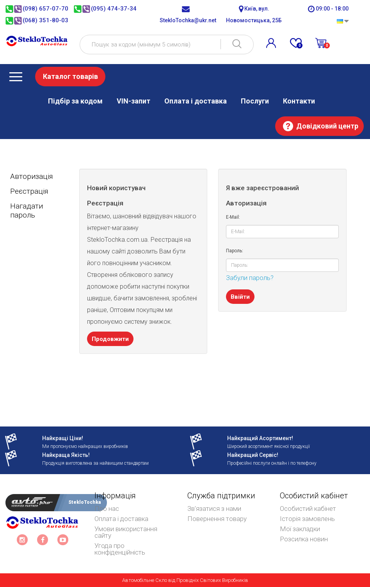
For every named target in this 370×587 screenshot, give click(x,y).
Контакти (299, 101)
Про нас (106, 508)
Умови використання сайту (125, 532)
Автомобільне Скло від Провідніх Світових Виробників (185, 580)
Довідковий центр (327, 126)
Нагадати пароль (26, 210)
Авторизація (31, 176)
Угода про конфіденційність (119, 549)
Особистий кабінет (308, 508)
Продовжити (110, 339)
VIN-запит (133, 101)
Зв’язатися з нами (214, 508)
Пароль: (234, 250)
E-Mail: (233, 217)
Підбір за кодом (75, 101)
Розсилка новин (304, 539)
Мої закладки (300, 529)
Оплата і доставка (195, 101)
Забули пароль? (250, 278)
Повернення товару (217, 519)
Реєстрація (29, 191)
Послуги (255, 101)
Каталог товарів (70, 76)
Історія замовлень (307, 519)
